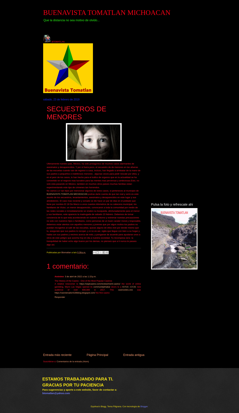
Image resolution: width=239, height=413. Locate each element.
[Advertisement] (173, 148)
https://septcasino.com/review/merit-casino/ (100, 284)
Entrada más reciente (57, 355)
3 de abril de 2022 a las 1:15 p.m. (80, 276)
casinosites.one (125, 290)
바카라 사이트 (129, 287)
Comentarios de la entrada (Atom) (73, 361)
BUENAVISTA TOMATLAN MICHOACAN (106, 12)
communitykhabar (101, 287)
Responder (60, 297)
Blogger (144, 406)
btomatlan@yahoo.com (56, 393)
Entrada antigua (133, 355)
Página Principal (97, 355)
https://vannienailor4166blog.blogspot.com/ (75, 293)
